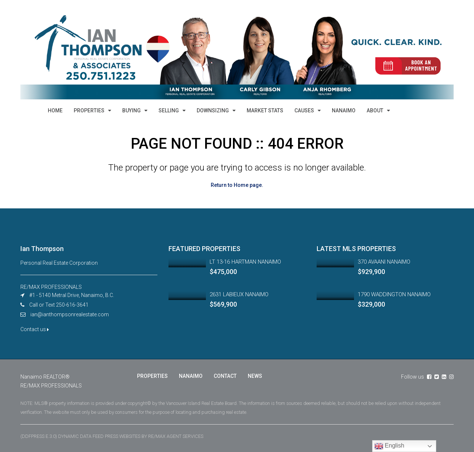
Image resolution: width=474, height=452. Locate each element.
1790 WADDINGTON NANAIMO (394, 294)
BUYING (131, 110)
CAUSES (304, 110)
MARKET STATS (265, 110)
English (389, 446)
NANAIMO (344, 110)
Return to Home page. (237, 185)
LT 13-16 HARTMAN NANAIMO (245, 261)
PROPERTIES (89, 110)
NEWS (255, 376)
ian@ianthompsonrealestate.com (69, 314)
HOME (55, 110)
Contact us (34, 329)
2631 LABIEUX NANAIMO (239, 294)
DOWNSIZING (213, 110)
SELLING (168, 110)
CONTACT (225, 376)
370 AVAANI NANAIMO (384, 261)
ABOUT (375, 110)
